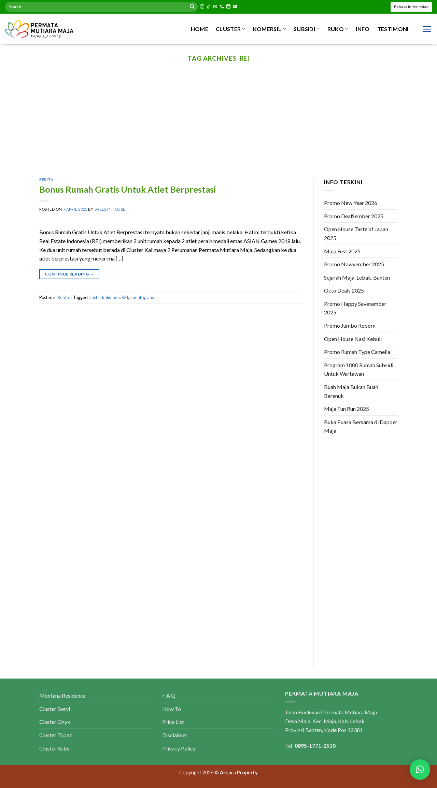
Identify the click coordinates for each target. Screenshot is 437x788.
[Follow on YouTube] (235, 6)
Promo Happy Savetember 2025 (355, 308)
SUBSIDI (307, 29)
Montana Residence (62, 695)
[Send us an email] (215, 6)
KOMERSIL (269, 29)
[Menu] (427, 29)
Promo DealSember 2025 (353, 216)
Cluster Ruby (54, 748)
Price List (173, 721)
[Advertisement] (218, 126)
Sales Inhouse (110, 209)
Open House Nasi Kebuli (353, 339)
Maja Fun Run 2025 (346, 409)
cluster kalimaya (104, 297)
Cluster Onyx (54, 721)
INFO (362, 29)
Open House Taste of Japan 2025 (356, 233)
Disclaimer (174, 735)
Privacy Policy (179, 748)
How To (171, 708)
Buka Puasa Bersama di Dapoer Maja (360, 426)
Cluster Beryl (54, 708)
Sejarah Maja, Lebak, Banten (357, 277)
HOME (199, 29)
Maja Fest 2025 (342, 251)
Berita (46, 179)
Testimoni (393, 29)
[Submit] (192, 7)
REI (125, 297)
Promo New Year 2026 (350, 202)
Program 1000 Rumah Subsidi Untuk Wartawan (358, 369)
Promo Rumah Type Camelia (357, 352)
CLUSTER (230, 29)
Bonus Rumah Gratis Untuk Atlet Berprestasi (127, 189)
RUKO (338, 29)
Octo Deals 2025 (344, 290)
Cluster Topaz (55, 735)
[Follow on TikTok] (209, 6)
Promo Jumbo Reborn (350, 325)
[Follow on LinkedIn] (228, 6)
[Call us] (222, 6)
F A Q (168, 695)
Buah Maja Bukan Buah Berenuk (351, 391)
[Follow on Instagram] (202, 6)
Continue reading (69, 274)
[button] (420, 769)
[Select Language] (411, 7)
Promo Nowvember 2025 (354, 264)
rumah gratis (142, 297)
